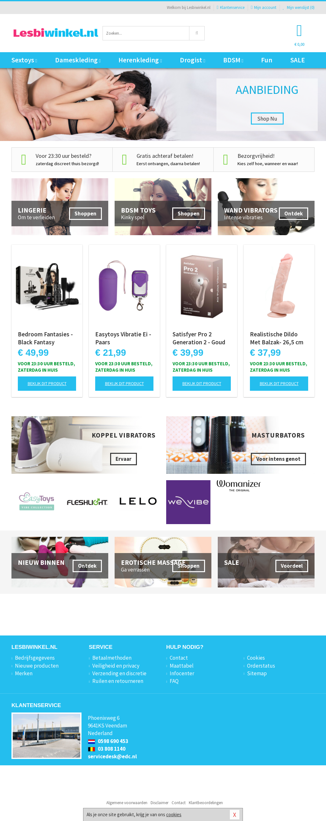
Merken (23, 673)
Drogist (192, 60)
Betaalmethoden (111, 657)
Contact (179, 657)
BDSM (233, 60)
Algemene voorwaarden (126, 802)
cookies (173, 814)
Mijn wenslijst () (299, 7)
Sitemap (257, 673)
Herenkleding (140, 60)
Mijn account (263, 7)
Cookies (256, 657)
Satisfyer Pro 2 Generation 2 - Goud (199, 338)
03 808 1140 (106, 748)
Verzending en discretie (119, 673)
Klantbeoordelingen (206, 802)
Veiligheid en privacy (115, 665)
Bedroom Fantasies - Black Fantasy (45, 338)
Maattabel (182, 665)
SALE (297, 60)
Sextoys (24, 60)
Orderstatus (261, 665)
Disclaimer (159, 802)
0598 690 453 (108, 741)
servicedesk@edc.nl (112, 756)
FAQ (174, 680)
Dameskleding (78, 60)
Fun (266, 60)
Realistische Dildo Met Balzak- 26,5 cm (276, 338)
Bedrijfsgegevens (35, 657)
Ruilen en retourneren (117, 680)
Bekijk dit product (47, 383)
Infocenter (182, 673)
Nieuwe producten (37, 665)
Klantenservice (230, 7)
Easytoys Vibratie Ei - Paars (123, 338)
